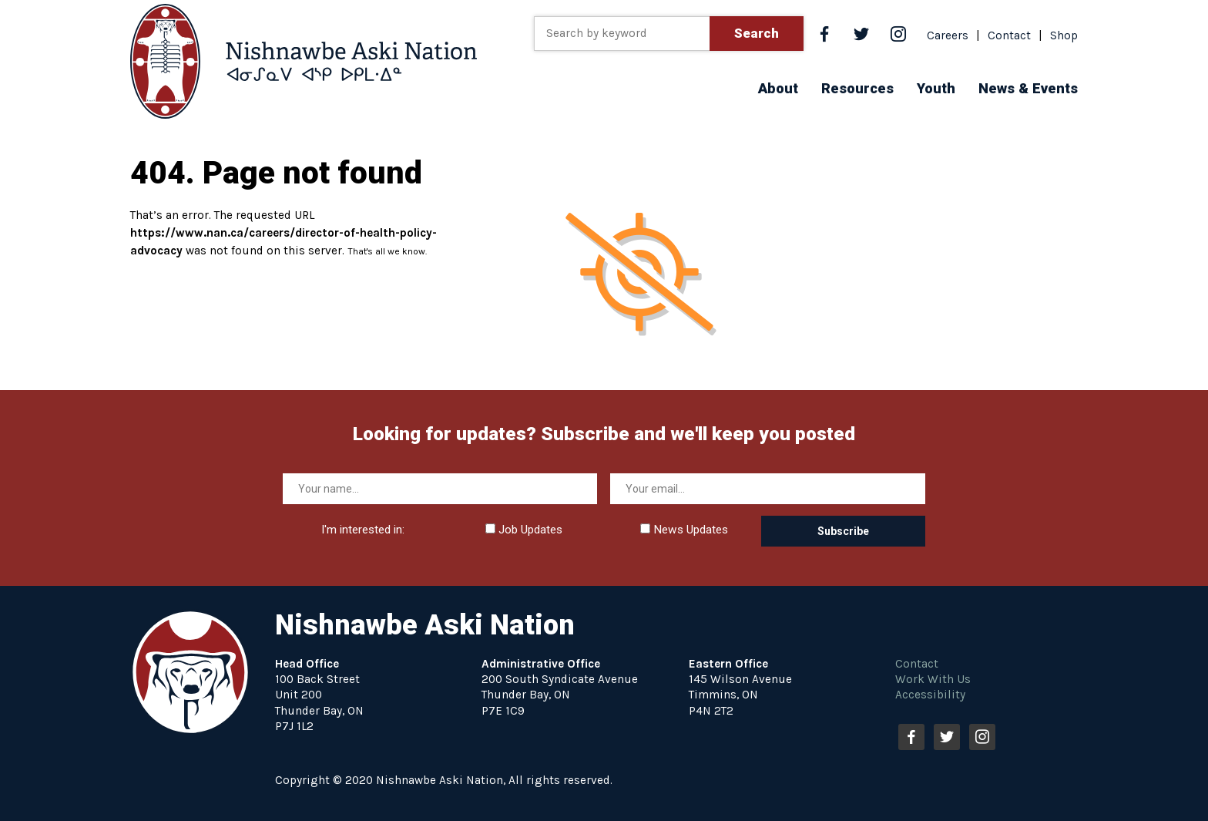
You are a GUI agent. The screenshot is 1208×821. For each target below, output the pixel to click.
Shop (1064, 35)
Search (756, 33)
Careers (947, 35)
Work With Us (933, 679)
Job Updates (523, 530)
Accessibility (930, 695)
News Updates (684, 530)
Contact (1009, 35)
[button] (778, 88)
